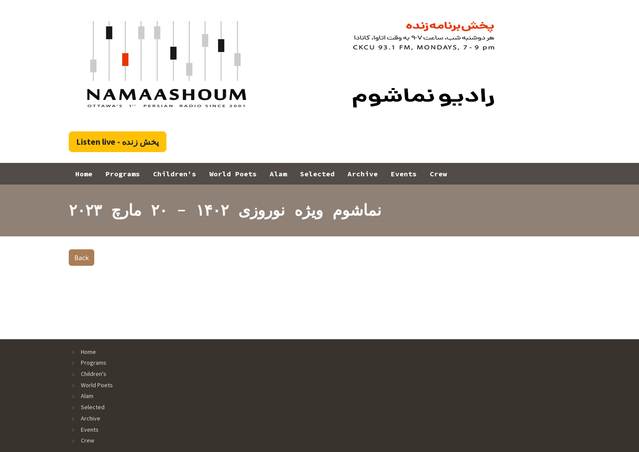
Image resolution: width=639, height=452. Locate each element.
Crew (438, 173)
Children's (174, 173)
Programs (122, 173)
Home (84, 173)
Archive (363, 173)
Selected (317, 173)
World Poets (233, 173)
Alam (278, 173)
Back (81, 257)
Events (404, 173)
